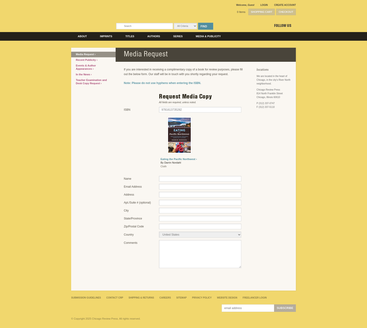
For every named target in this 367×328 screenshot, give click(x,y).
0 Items (241, 12)
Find (204, 26)
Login (264, 5)
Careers (165, 297)
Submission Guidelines (86, 297)
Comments (130, 242)
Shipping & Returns (141, 297)
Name (127, 178)
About (82, 36)
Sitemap (181, 297)
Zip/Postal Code (134, 226)
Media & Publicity (208, 36)
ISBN (127, 109)
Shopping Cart (261, 12)
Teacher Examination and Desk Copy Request (91, 82)
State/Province (133, 218)
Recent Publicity (86, 59)
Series (178, 36)
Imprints (106, 36)
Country (129, 234)
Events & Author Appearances (86, 67)
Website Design (227, 297)
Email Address (133, 186)
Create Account (285, 5)
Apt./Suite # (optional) (137, 202)
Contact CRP (114, 297)
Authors (153, 36)
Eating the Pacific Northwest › (179, 159)
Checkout (286, 12)
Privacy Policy (202, 297)
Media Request (85, 54)
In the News (83, 74)
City (126, 210)
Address (129, 194)
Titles (129, 36)
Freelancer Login (255, 297)
